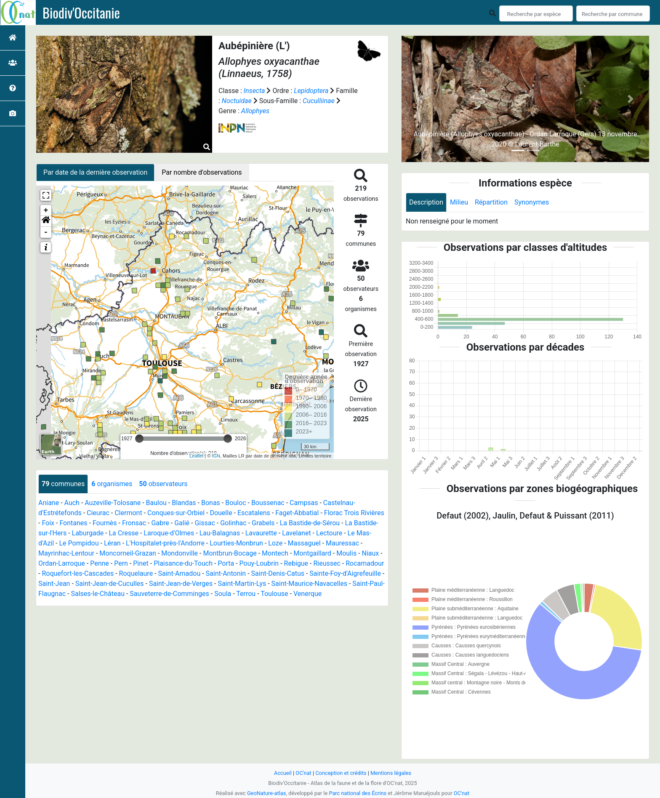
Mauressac (342, 543)
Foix (48, 523)
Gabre (160, 523)
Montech (275, 553)
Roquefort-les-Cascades (78, 573)
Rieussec (326, 563)
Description (426, 202)
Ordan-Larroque (61, 563)
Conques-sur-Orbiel (176, 513)
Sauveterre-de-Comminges (169, 594)
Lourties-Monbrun (236, 543)
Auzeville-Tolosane (113, 503)
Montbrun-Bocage (229, 553)
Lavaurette (261, 533)
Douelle (221, 513)
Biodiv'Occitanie (81, 12)
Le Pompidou (79, 543)
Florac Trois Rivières (354, 513)
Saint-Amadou (179, 573)
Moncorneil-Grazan (127, 553)
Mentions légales (390, 773)
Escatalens (253, 513)
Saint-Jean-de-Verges (181, 584)
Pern (121, 563)
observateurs (163, 484)
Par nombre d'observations (202, 172)
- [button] (46, 232)
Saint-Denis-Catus (277, 573)
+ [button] (46, 210)
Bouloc (235, 503)
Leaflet (196, 455)
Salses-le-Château (98, 594)
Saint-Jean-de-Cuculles (109, 584)
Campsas (304, 503)
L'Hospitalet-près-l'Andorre (165, 543)
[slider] (139, 438)
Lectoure (329, 533)
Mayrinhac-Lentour (66, 553)
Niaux (370, 553)
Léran (112, 543)
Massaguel (304, 543)
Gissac (204, 523)
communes (63, 484)
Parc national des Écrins (357, 793)
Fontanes (73, 523)
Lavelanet (296, 533)
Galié (181, 523)
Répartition (491, 202)
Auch (72, 503)
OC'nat (303, 773)
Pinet (141, 563)
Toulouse (274, 594)
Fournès (105, 523)
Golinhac (233, 523)
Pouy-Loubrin (259, 563)
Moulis (346, 553)
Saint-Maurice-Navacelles (309, 584)
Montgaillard (312, 553)
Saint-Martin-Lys (242, 584)
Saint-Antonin (226, 573)
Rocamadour (365, 563)
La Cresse (123, 533)
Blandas (184, 503)
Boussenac (268, 503)
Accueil (283, 773)
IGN (216, 455)
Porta (226, 563)
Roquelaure (136, 573)
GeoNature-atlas (266, 793)
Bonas (210, 503)
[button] (45, 221)
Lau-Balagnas (220, 533)
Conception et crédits (340, 773)
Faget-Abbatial (297, 513)
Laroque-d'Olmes (169, 533)
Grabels (263, 523)
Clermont (128, 513)
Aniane (48, 503)
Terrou (245, 594)
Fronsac (134, 523)
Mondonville (179, 553)
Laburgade (88, 533)
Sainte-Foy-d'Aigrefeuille (345, 573)
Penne (99, 563)
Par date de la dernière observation (95, 172)
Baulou (156, 503)
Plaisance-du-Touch (183, 563)
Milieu (459, 202)
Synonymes (531, 202)
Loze (275, 543)
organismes (111, 484)
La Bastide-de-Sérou (310, 523)
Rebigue (296, 563)
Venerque (307, 594)
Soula (222, 594)
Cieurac (98, 513)
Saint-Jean (54, 584)
